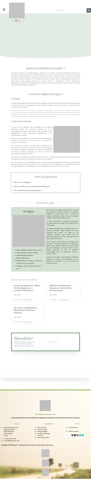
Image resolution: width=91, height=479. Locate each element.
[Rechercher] (89, 10)
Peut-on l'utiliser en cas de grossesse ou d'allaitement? (32, 186)
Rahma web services (47, 445)
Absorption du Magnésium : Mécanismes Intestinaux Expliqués (26, 310)
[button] (4, 9)
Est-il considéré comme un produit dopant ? (28, 190)
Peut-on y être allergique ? (22, 182)
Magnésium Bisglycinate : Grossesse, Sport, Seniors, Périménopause (60, 288)
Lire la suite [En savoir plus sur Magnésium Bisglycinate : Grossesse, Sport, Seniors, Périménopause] (53, 295)
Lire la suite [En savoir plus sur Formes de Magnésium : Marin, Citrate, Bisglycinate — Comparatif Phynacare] (17, 295)
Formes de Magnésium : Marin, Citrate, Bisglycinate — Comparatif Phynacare (27, 288)
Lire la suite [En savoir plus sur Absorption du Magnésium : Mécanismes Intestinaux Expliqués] (17, 317)
